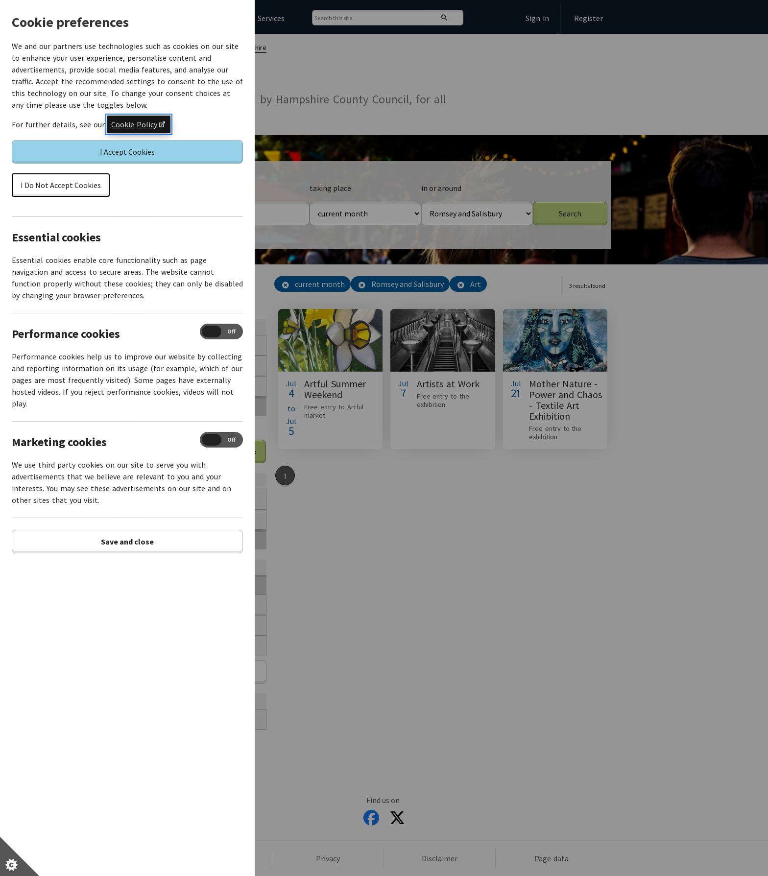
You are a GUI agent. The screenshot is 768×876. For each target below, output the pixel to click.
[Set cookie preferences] (19, 856)
